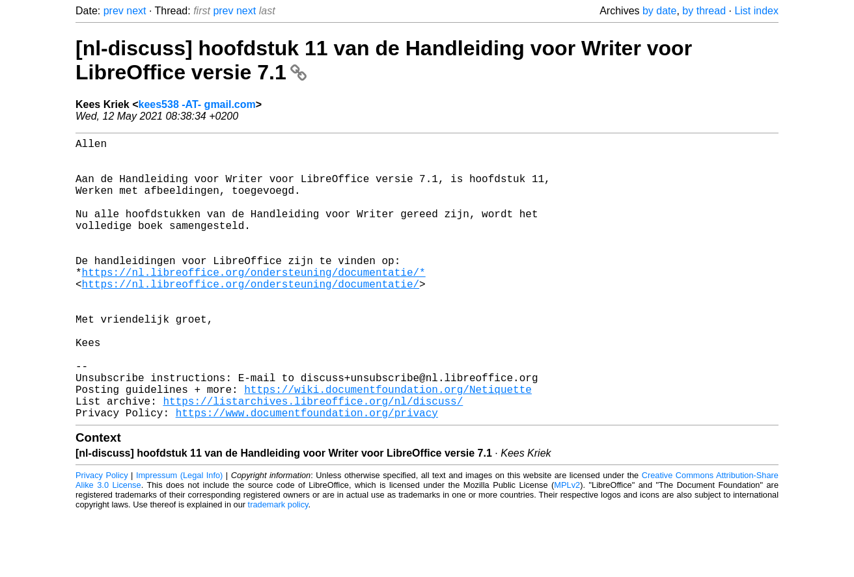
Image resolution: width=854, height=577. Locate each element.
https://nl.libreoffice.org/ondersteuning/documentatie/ (250, 317)
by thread (704, 10)
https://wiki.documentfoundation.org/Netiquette (388, 446)
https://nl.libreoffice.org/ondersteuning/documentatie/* (254, 303)
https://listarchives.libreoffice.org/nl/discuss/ (313, 460)
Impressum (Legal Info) (179, 538)
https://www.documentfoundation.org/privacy (307, 475)
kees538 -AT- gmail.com (197, 104)
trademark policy (278, 567)
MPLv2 (567, 547)
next (136, 10)
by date (659, 10)
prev (113, 10)
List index (756, 10)
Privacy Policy (102, 538)
